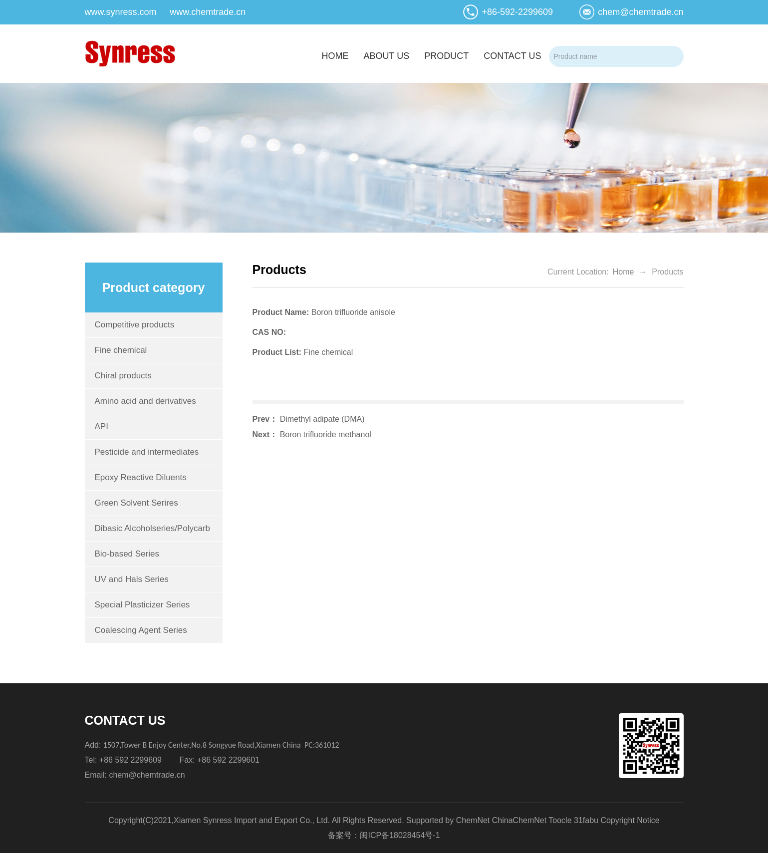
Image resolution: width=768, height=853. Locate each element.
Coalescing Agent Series (141, 630)
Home (623, 272)
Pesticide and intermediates (147, 452)
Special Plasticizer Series (142, 604)
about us (386, 56)
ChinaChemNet (519, 820)
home (334, 56)
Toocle (559, 820)
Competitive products (135, 324)
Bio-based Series (127, 554)
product (446, 56)
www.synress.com (121, 12)
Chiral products (123, 375)
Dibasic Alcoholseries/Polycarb (153, 528)
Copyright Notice (629, 820)
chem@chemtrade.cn (640, 12)
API (101, 426)
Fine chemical (121, 350)
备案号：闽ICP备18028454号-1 (384, 835)
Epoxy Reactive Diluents (141, 477)
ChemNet (473, 820)
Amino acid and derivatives (145, 401)
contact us (512, 56)
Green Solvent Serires (136, 503)
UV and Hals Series (132, 579)
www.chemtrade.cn (208, 12)
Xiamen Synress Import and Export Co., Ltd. (252, 820)
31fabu (586, 820)
